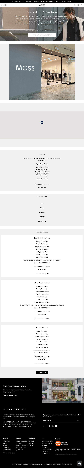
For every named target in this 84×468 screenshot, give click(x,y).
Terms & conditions (47, 449)
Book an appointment (42, 35)
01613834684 (42, 314)
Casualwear (42, 221)
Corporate (6, 447)
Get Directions (42, 160)
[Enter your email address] (59, 420)
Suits (42, 203)
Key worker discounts (21, 445)
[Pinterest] (50, 426)
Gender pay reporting (8, 453)
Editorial (31, 445)
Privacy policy (45, 451)
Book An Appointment (10, 395)
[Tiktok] (47, 426)
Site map (44, 445)
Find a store (42, 372)
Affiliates (5, 445)
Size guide (31, 441)
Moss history (6, 441)
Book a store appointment (63, 1)
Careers (5, 443)
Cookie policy (45, 453)
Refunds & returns (47, 443)
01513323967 (42, 269)
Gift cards (19, 443)
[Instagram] (52, 426)
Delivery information (47, 441)
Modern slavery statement (7, 450)
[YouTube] (56, 426)
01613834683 (42, 188)
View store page (42, 273)
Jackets (42, 217)
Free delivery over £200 (32, 1)
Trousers (42, 212)
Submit (78, 420)
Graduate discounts (21, 441)
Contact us (45, 447)
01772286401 (42, 359)
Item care (31, 443)
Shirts (42, 208)
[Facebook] (44, 426)
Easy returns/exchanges (47, 1)
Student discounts (21, 447)
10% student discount (18, 1)
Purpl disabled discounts (20, 450)
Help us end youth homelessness (66, 454)
